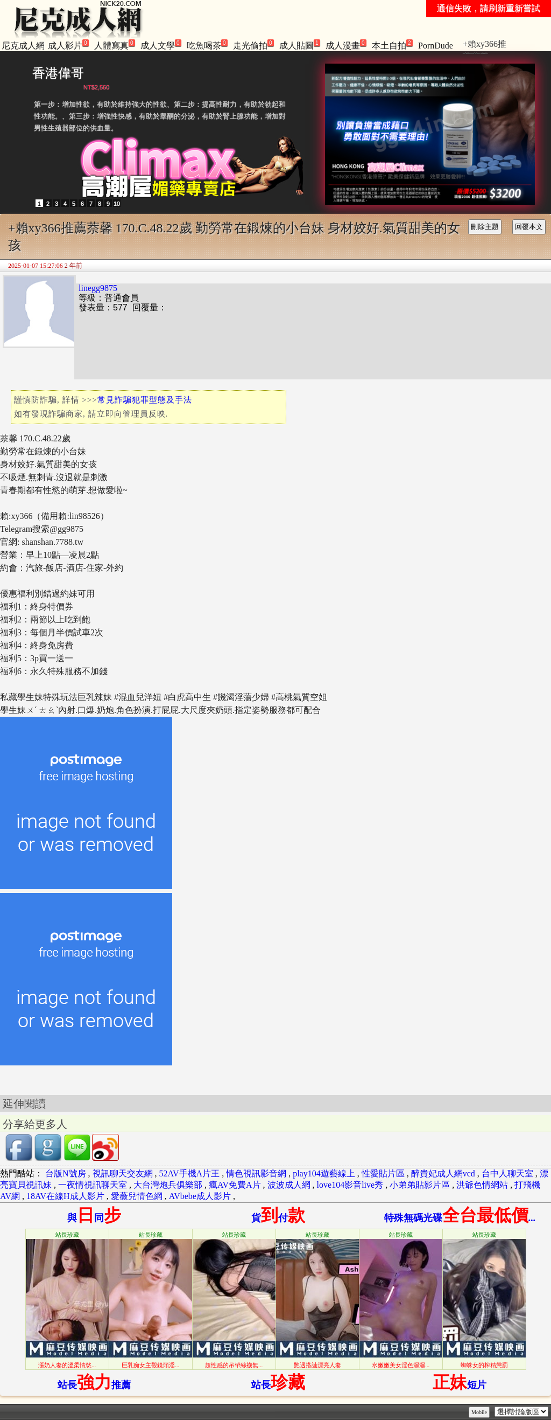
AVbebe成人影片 (200, 1196)
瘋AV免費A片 (235, 1184)
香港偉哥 (58, 73)
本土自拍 (392, 44)
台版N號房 (65, 1173)
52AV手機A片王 (189, 1173)
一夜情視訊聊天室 (92, 1184)
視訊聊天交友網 (123, 1173)
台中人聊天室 (507, 1173)
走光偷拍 (253, 44)
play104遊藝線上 (324, 1173)
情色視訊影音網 (256, 1173)
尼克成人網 (23, 45)
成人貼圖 (299, 44)
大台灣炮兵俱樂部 (167, 1184)
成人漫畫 (346, 44)
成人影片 (68, 44)
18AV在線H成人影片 (65, 1196)
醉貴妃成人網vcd (443, 1173)
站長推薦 (94, 1385)
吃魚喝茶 (207, 44)
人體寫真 (114, 44)
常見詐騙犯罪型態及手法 (144, 400)
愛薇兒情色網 (137, 1196)
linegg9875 (98, 288)
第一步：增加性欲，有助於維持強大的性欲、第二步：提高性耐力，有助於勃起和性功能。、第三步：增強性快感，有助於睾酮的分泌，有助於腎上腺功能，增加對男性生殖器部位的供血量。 (160, 116)
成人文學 (160, 44)
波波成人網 (288, 1184)
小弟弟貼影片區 (420, 1184)
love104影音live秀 (350, 1184)
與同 (94, 1218)
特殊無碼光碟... (460, 1218)
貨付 (278, 1218)
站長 (278, 1385)
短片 (459, 1385)
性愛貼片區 (383, 1173)
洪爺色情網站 (482, 1184)
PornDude (435, 45)
